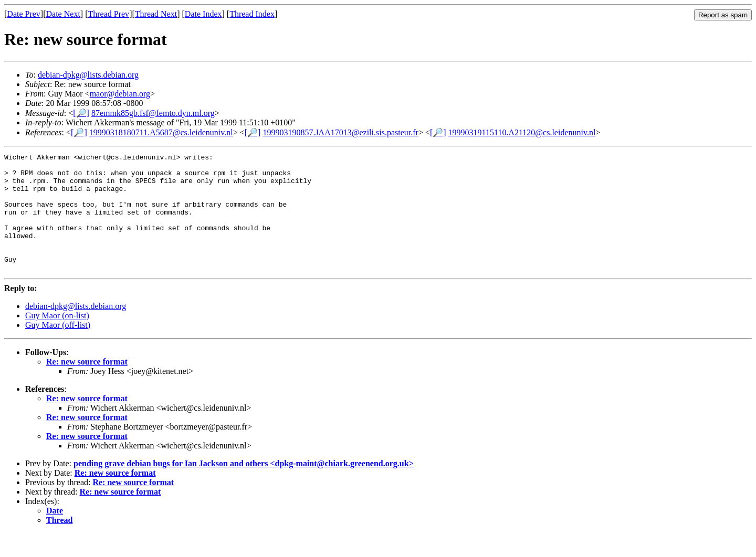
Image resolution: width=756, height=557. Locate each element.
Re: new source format (87, 385)
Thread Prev (108, 13)
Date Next (63, 13)
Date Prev (23, 13)
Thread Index (252, 13)
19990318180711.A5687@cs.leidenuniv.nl (161, 132)
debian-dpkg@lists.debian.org (88, 74)
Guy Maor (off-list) (57, 348)
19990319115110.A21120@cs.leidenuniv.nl (522, 132)
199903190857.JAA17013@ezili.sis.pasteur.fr (340, 132)
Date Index (203, 13)
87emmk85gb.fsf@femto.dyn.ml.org (153, 113)
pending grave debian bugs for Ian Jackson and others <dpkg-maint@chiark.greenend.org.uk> (244, 487)
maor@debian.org (120, 93)
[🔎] (81, 113)
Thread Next (156, 13)
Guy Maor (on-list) (57, 339)
